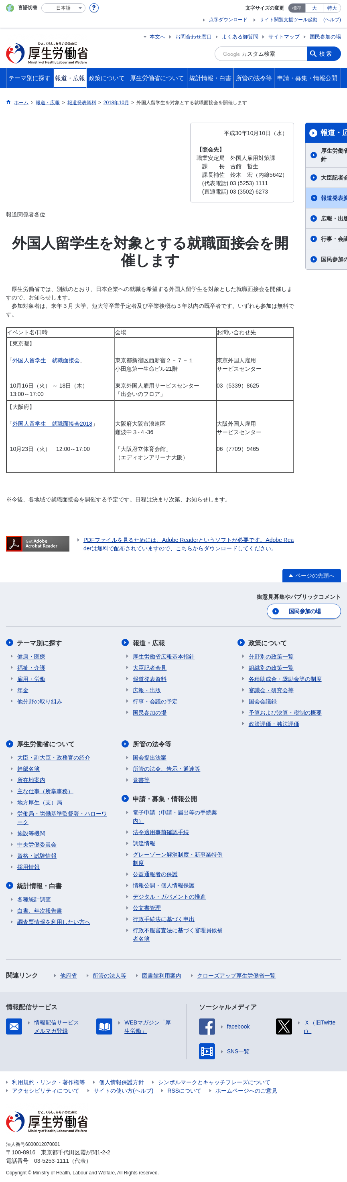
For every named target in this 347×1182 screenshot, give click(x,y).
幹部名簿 (28, 768)
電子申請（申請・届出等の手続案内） (175, 815)
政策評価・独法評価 (274, 723)
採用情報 (28, 866)
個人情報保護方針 (121, 1081)
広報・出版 (147, 689)
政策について (268, 642)
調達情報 (144, 842)
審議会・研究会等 (271, 689)
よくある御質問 (240, 36)
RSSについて (184, 1089)
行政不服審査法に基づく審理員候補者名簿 (178, 933)
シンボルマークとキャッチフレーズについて (214, 1081)
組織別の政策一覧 (271, 667)
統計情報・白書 (39, 884)
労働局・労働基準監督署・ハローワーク (62, 817)
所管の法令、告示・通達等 (166, 768)
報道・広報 (149, 642)
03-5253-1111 (51, 1159)
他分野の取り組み (39, 700)
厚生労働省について (46, 743)
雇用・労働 (31, 678)
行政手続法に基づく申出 (164, 918)
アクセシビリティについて (45, 1089)
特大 (332, 8)
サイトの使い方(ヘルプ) (123, 1089)
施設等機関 (31, 832)
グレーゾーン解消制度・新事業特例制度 (178, 857)
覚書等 (141, 779)
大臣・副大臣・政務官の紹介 (53, 757)
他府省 (68, 974)
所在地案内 (31, 779)
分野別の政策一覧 (271, 656)
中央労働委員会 (37, 844)
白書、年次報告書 (39, 909)
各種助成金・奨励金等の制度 (285, 678)
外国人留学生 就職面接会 (46, 360)
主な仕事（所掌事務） (45, 790)
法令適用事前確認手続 (161, 831)
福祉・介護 (31, 667)
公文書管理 (147, 906)
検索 (326, 54)
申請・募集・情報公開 (165, 797)
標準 (297, 8)
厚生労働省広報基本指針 (164, 656)
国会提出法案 (149, 757)
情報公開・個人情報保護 (164, 884)
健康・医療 (31, 656)
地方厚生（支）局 (39, 801)
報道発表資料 (149, 678)
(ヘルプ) (332, 19)
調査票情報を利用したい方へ (53, 920)
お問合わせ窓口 (193, 36)
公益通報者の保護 (155, 873)
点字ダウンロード (228, 19)
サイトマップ (284, 36)
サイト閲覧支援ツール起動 (288, 19)
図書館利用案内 (161, 974)
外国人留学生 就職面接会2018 (52, 423)
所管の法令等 (152, 743)
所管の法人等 (109, 974)
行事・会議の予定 (155, 700)
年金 (22, 689)
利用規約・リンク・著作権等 (48, 1081)
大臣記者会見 (149, 667)
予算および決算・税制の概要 (285, 712)
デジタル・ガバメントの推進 (169, 895)
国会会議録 (263, 700)
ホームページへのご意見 (246, 1089)
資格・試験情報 (37, 855)
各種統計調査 (34, 898)
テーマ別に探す (39, 642)
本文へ (157, 36)
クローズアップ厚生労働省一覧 (236, 974)
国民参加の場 (325, 36)
